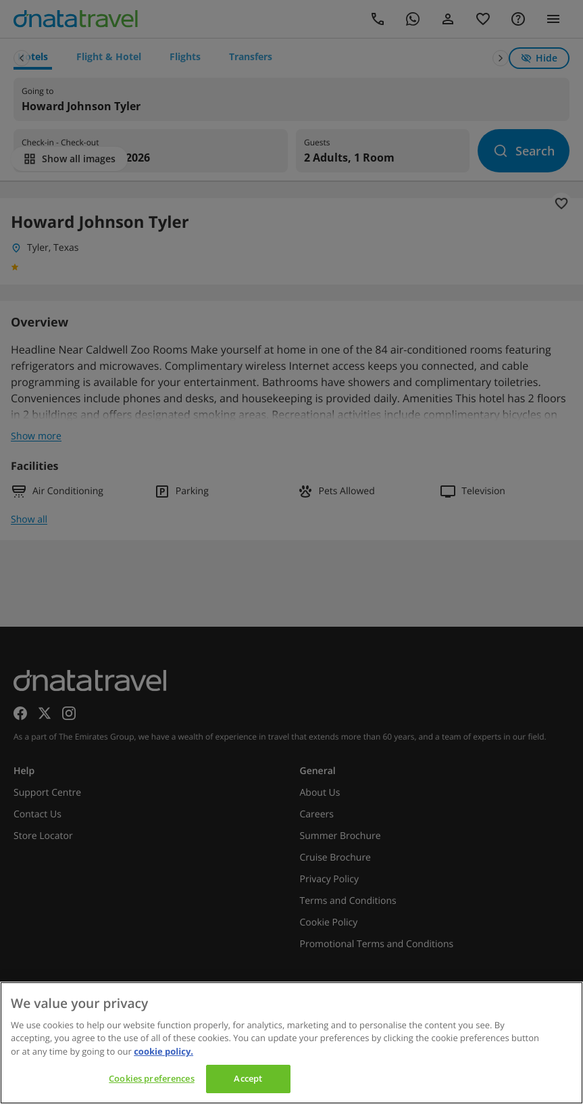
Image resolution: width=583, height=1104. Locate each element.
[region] (291, 1043)
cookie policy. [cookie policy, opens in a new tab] (163, 1051)
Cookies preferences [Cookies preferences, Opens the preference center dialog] (151, 1078)
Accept (248, 1078)
